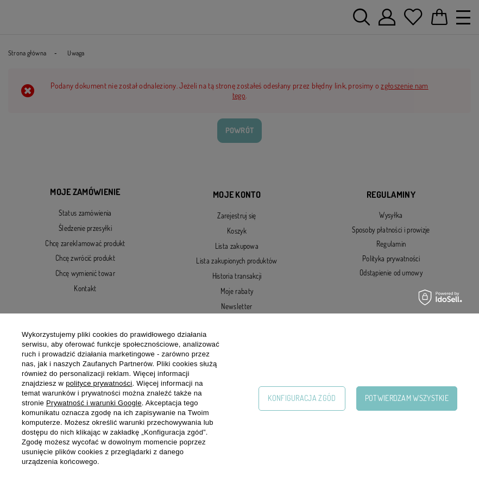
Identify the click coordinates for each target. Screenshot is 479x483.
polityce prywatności (99, 383)
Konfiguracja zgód (302, 398)
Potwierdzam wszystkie (407, 398)
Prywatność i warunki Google (94, 403)
